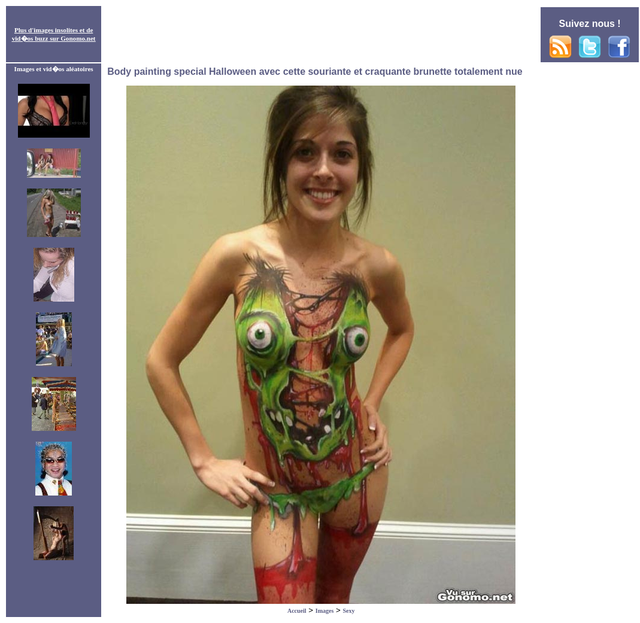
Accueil (297, 610)
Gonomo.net (77, 38)
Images (325, 610)
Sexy (349, 610)
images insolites (56, 30)
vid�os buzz (30, 38)
